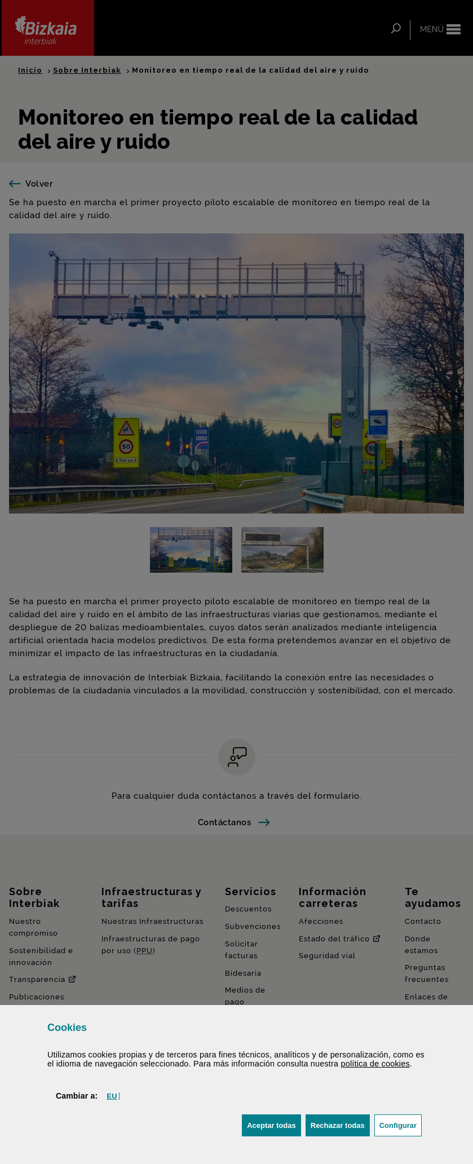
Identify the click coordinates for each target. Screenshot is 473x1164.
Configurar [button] (400, 1124)
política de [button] (375, 1063)
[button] (112, 1096)
